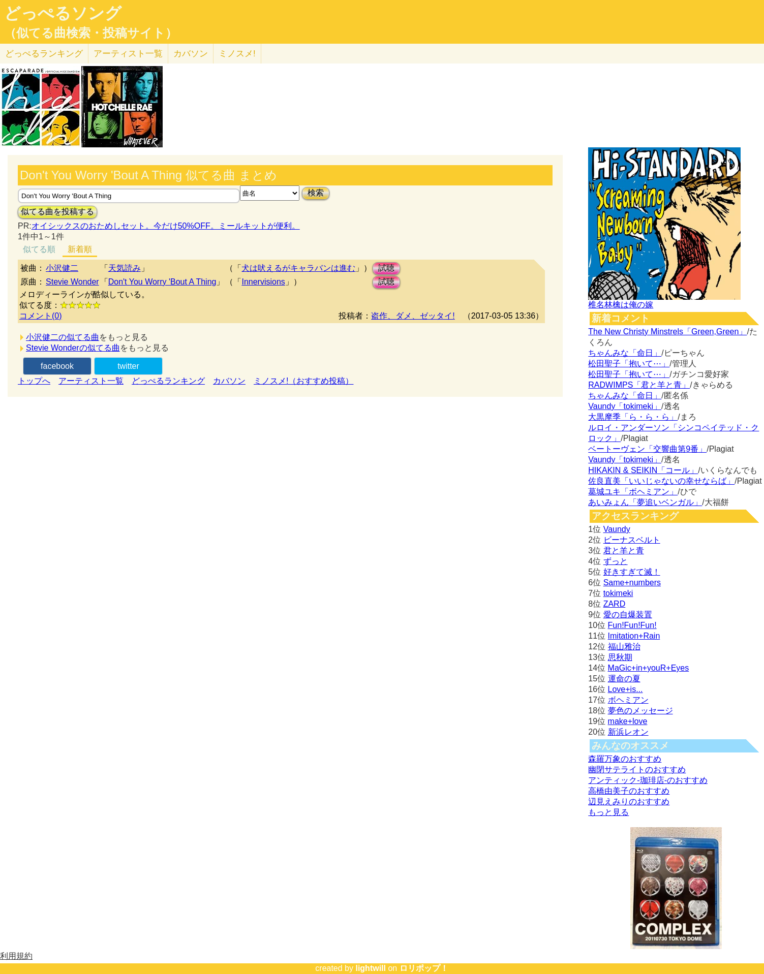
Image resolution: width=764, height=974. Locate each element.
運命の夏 (624, 678)
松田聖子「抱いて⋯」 (628, 363)
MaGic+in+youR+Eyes (648, 668)
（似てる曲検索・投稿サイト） (90, 33)
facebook (57, 366)
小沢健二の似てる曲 (62, 337)
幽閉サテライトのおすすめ (637, 769)
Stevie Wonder (72, 281)
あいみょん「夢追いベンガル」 (645, 502)
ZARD (614, 604)
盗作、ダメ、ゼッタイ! (412, 315)
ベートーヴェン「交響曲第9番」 (647, 449)
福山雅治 (624, 646)
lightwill (370, 968)
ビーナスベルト (631, 540)
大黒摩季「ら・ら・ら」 (633, 417)
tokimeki (618, 593)
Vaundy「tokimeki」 (624, 406)
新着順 (80, 249)
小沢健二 (62, 268)
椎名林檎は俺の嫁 (620, 304)
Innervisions (263, 281)
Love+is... (625, 689)
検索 (316, 192)
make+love (628, 721)
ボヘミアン (628, 700)
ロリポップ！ (424, 968)
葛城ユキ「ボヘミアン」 (633, 491)
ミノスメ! (237, 53)
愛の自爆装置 (627, 614)
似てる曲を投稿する (57, 211)
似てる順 (39, 249)
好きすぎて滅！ (631, 572)
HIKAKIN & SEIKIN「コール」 (643, 470)
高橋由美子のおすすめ (628, 791)
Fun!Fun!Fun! (632, 625)
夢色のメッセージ (640, 710)
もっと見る (608, 812)
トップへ (34, 380)
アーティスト (128, 53)
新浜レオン (628, 732)
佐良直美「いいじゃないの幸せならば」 (661, 481)
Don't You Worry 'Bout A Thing (162, 281)
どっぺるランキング (168, 380)
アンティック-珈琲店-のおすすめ (648, 780)
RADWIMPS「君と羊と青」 (639, 385)
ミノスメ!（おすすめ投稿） (303, 380)
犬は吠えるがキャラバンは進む (298, 268)
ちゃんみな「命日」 (624, 353)
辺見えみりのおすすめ (628, 801)
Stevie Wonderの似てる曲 (73, 347)
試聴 (386, 268)
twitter (128, 366)
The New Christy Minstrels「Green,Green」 (667, 331)
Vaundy (616, 529)
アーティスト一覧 (91, 380)
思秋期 (620, 657)
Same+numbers (632, 582)
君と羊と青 (623, 550)
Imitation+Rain (634, 636)
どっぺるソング (62, 13)
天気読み (124, 268)
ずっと (615, 561)
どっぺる (44, 53)
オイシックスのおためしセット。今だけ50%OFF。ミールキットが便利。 (166, 226)
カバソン (190, 53)
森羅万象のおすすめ (624, 759)
